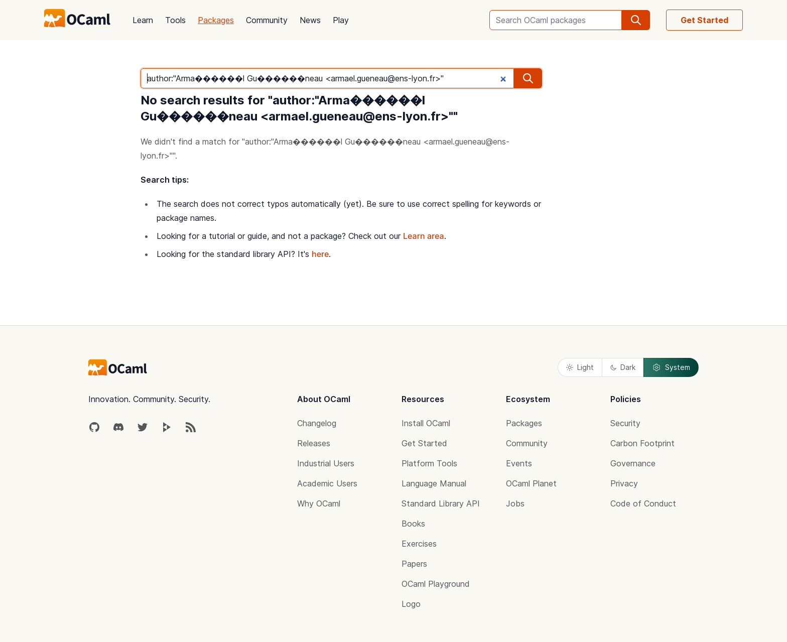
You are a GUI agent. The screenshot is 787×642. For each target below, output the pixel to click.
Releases (313, 443)
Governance (632, 463)
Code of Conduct (643, 503)
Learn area (423, 236)
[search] (636, 20)
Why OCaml (318, 503)
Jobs (515, 503)
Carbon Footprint (642, 443)
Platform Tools (429, 463)
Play (341, 20)
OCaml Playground (436, 584)
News (310, 20)
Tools (175, 20)
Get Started (704, 20)
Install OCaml (426, 423)
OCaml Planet (531, 483)
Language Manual (434, 483)
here (320, 254)
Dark (622, 367)
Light (580, 367)
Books (413, 524)
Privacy (624, 483)
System (671, 367)
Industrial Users (325, 463)
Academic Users (327, 483)
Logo (411, 604)
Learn (143, 20)
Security (625, 423)
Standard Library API (441, 503)
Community (267, 20)
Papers (414, 564)
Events (519, 463)
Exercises (419, 544)
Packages (216, 20)
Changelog (316, 423)
